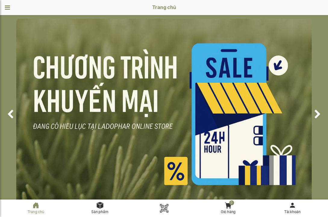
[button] (9, 7)
